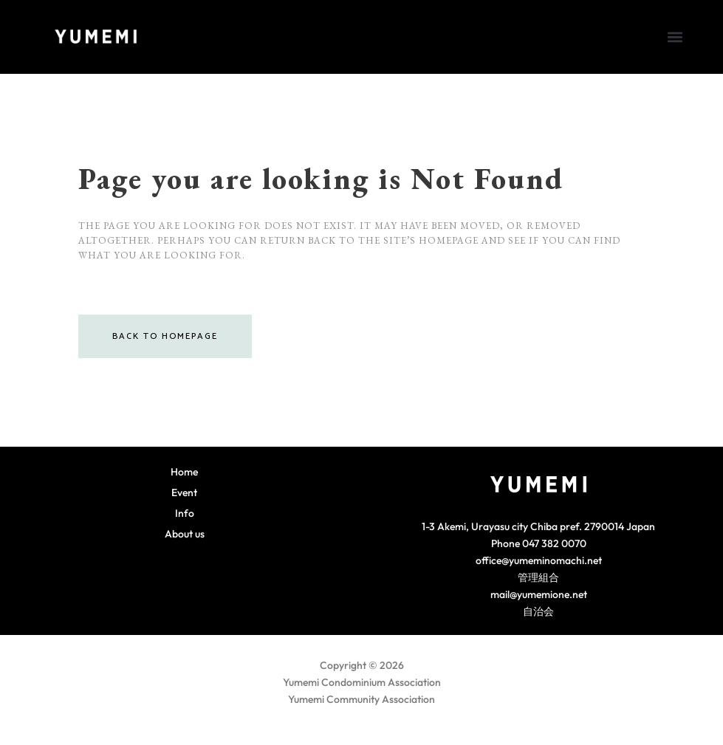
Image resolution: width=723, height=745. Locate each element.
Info (184, 513)
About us (185, 533)
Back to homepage (165, 336)
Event (184, 492)
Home (184, 471)
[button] (674, 36)
